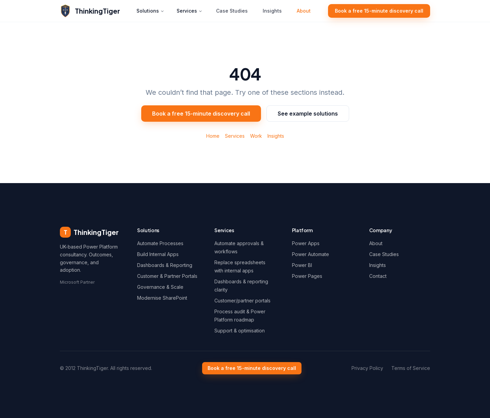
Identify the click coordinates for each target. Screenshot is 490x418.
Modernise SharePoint (162, 298)
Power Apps (306, 243)
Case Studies (232, 11)
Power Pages (307, 276)
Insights (272, 11)
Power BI (302, 265)
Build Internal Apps (158, 254)
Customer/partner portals (242, 300)
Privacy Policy (367, 368)
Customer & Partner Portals (167, 276)
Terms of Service (410, 368)
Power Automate (310, 254)
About (304, 11)
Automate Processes (160, 243)
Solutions (150, 11)
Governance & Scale (160, 287)
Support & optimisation (239, 330)
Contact (378, 276)
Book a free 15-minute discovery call (379, 11)
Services (189, 11)
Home (212, 136)
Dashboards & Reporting (164, 265)
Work (256, 136)
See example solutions (308, 113)
